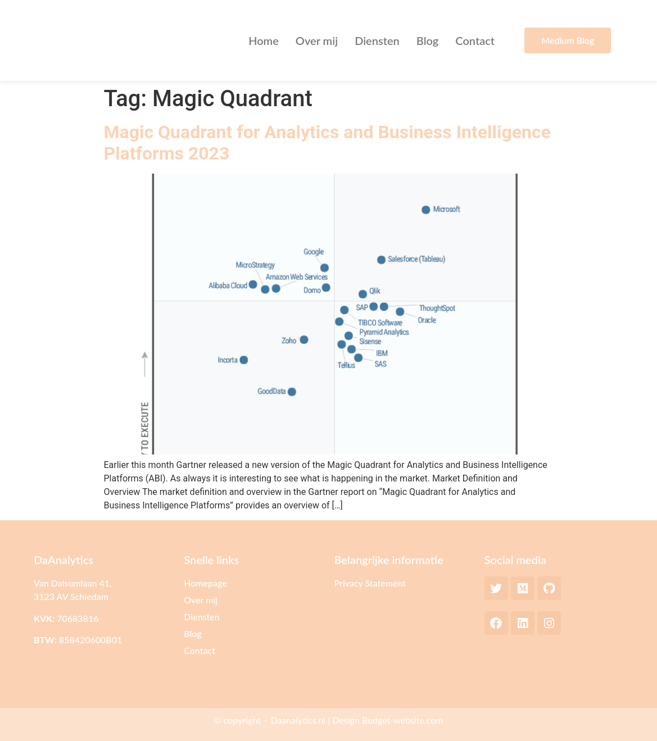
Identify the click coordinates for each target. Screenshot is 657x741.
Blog (427, 40)
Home (263, 40)
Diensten (377, 40)
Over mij (317, 40)
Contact (475, 40)
